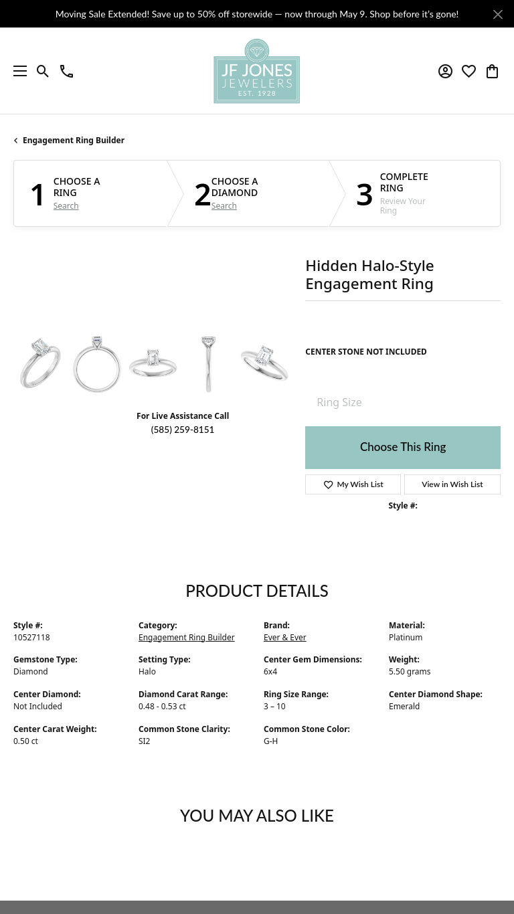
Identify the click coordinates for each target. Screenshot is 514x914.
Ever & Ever (285, 637)
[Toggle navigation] (16, 70)
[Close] (497, 14)
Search (66, 206)
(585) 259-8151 (183, 429)
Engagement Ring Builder (73, 140)
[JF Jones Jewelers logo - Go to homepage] (257, 70)
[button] (43, 71)
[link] (66, 71)
